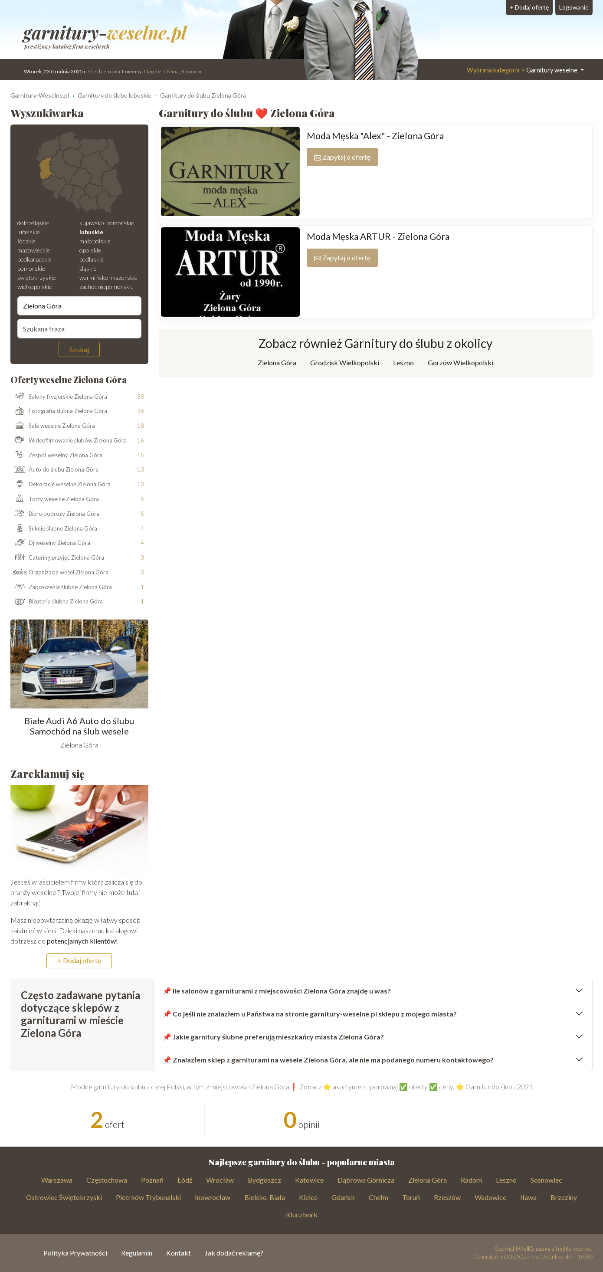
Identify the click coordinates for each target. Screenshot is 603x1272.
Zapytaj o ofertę (342, 157)
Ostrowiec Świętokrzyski (64, 1197)
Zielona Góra (277, 362)
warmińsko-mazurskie (108, 277)
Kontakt (178, 1253)
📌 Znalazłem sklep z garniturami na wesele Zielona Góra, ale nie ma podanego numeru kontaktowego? (328, 1060)
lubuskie (91, 232)
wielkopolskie (34, 286)
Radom (471, 1180)
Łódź (184, 1180)
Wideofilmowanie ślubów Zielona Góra (69, 440)
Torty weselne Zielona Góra (55, 499)
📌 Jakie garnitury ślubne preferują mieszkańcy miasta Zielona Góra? (273, 1037)
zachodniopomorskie (106, 286)
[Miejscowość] (79, 305)
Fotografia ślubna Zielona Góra (59, 411)
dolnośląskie (33, 222)
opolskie (90, 250)
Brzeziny (564, 1197)
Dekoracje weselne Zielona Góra (61, 484)
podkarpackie (34, 259)
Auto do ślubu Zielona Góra (54, 469)
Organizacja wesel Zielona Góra (59, 572)
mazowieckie (33, 250)
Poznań (152, 1180)
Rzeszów (447, 1197)
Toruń (411, 1197)
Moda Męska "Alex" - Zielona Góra (375, 135)
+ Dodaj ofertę (79, 960)
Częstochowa (106, 1180)
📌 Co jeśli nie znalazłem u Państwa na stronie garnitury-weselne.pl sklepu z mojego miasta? (310, 1014)
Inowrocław (212, 1197)
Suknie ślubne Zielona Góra (54, 528)
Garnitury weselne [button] (523, 70)
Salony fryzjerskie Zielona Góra (59, 396)
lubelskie (28, 232)
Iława (528, 1197)
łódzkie (26, 241)
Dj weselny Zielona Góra (50, 543)
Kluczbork (302, 1214)
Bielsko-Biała (264, 1197)
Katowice (309, 1180)
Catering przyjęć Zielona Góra (57, 558)
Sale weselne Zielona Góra (53, 426)
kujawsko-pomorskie (106, 222)
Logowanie (574, 7)
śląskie (88, 268)
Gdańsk (343, 1197)
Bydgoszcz (264, 1180)
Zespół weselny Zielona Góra (56, 455)
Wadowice (490, 1197)
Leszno (403, 362)
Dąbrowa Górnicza (366, 1180)
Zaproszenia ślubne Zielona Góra (61, 587)
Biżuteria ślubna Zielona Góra (57, 601)
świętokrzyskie (36, 277)
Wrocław (220, 1180)
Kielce (308, 1197)
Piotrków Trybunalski (148, 1197)
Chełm (378, 1197)
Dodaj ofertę (529, 7)
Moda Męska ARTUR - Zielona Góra (378, 236)
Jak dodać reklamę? (234, 1253)
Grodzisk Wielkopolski (344, 362)
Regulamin (136, 1253)
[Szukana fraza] (79, 328)
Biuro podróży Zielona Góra (55, 514)
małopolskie (95, 241)
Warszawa (56, 1180)
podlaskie (91, 259)
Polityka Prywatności (75, 1253)
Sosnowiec (546, 1180)
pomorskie (31, 268)
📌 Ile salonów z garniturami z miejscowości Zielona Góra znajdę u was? (277, 991)
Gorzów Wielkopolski (460, 362)
